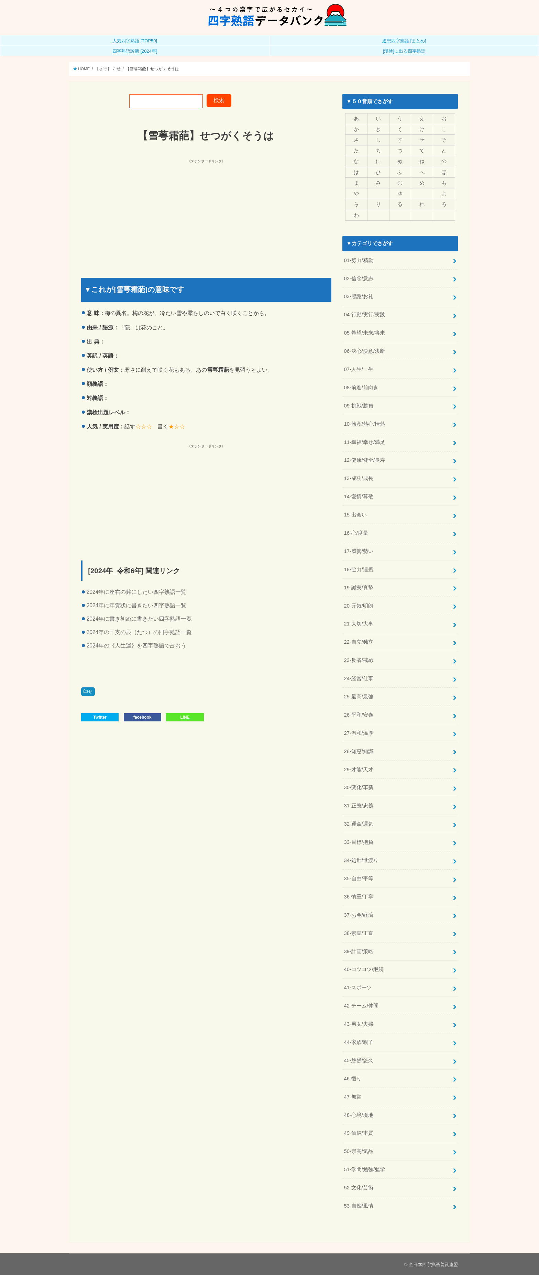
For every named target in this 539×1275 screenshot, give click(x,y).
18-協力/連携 (358, 569)
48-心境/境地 (358, 1115)
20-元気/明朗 (358, 606)
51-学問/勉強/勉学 (364, 1169)
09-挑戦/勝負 (358, 405)
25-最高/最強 (358, 696)
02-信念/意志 (358, 278)
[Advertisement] (144, 212)
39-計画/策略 (358, 951)
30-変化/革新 (358, 787)
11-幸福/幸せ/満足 (364, 442)
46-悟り (352, 1078)
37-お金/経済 (358, 915)
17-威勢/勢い (358, 551)
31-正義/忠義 (358, 805)
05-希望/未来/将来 (364, 333)
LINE (184, 717)
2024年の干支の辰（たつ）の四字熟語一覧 (139, 632)
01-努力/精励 (358, 260)
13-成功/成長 (358, 478)
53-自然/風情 (358, 1206)
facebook (142, 717)
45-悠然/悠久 (358, 1060)
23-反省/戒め (358, 660)
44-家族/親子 (358, 1042)
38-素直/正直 (358, 933)
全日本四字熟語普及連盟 (433, 1264)
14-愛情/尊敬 (358, 496)
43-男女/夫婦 (358, 1024)
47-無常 (352, 1097)
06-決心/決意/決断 (364, 351)
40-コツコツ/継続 (364, 969)
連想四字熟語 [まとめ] (404, 40)
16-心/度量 (356, 533)
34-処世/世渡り (361, 860)
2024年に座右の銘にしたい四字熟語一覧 (137, 592)
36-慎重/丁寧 (358, 897)
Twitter (99, 717)
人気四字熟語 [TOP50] (134, 40)
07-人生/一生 (358, 369)
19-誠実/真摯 (358, 587)
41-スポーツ (358, 987)
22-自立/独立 (358, 642)
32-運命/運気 (358, 824)
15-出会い (355, 514)
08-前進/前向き (361, 387)
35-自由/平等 (358, 878)
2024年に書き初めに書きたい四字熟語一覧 (139, 619)
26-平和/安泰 (358, 715)
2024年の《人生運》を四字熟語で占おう (137, 646)
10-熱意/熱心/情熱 (364, 424)
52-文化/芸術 (358, 1187)
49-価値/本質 (358, 1133)
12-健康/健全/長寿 (364, 460)
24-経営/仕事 (358, 678)
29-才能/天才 (358, 769)
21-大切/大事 (358, 623)
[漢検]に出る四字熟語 (404, 51)
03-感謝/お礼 (358, 296)
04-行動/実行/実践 (364, 314)
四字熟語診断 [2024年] (134, 51)
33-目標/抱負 (358, 842)
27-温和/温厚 (358, 733)
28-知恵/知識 (358, 751)
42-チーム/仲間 (361, 1006)
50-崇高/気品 (358, 1151)
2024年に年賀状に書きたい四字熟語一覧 (137, 605)
